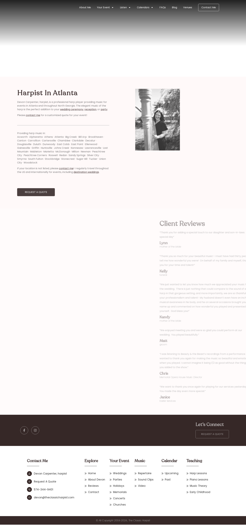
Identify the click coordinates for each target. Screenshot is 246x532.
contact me (10, 115)
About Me (85, 7)
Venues (187, 7)
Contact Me (208, 7)
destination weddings (63, 172)
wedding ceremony (49, 109)
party (81, 109)
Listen (125, 7)
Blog (174, 7)
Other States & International (71, 56)
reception (68, 109)
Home (53, 56)
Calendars (145, 7)
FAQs (162, 7)
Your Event (105, 7)
